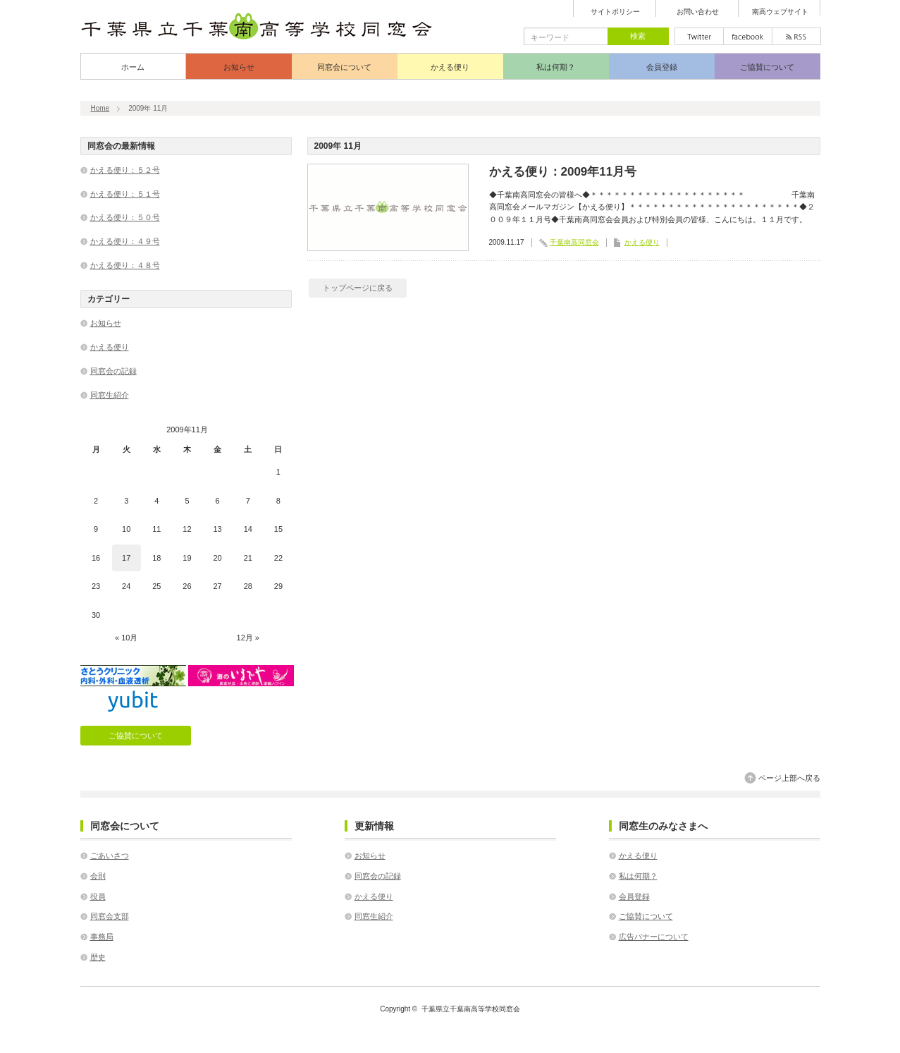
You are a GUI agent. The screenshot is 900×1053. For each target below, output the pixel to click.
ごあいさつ (109, 855)
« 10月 (126, 637)
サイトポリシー (615, 12)
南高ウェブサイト (780, 12)
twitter (699, 36)
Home (100, 108)
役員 (98, 896)
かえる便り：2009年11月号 (563, 171)
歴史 (98, 957)
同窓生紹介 (109, 395)
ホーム (132, 67)
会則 (98, 876)
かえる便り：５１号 (125, 194)
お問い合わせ (698, 12)
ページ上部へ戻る (789, 778)
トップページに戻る (358, 288)
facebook (747, 36)
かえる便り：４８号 (125, 265)
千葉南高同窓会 (574, 242)
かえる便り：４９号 (125, 241)
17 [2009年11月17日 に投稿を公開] (126, 558)
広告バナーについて (654, 936)
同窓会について (344, 67)
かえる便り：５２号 (125, 170)
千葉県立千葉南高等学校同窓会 (470, 1009)
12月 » (248, 637)
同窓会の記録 (113, 371)
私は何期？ (555, 67)
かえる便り (450, 67)
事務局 (101, 936)
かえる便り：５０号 (125, 217)
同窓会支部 (109, 916)
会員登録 (661, 67)
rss (796, 36)
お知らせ (238, 67)
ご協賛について (767, 67)
